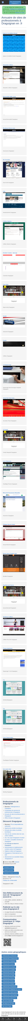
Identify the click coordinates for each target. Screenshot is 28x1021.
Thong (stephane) (7, 648)
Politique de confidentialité (17, 9)
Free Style (5, 284)
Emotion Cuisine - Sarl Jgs (10, 253)
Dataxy (17, 876)
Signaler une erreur (8, 870)
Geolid (4, 316)
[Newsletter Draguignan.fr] (22, 2)
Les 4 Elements (7, 461)
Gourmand (19, 1018)
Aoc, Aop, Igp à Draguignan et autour (14, 837)
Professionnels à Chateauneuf (10, 955)
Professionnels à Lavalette (9, 969)
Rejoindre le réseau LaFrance (11, 873)
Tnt (4, 680)
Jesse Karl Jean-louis (8, 398)
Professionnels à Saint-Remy (9, 997)
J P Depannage (7, 364)
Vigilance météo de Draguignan (13, 851)
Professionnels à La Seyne (9, 967)
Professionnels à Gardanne (9, 961)
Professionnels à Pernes (8, 978)
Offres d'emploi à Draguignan (12, 818)
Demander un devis (8, 867)
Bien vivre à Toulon (7, 1006)
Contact (25, 1018)
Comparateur (8, 1018)
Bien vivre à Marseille (8, 1000)
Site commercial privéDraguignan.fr (15, 2)
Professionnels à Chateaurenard (10, 958)
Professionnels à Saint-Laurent (10, 992)
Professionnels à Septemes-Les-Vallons (12, 989)
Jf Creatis (5, 429)
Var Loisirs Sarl (7, 769)
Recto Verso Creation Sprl (10, 553)
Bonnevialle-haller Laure (9, 96)
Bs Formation (6, 159)
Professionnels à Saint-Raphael (10, 995)
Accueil (2, 1018)
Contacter (16, 862)
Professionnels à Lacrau (8, 964)
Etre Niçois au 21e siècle (8, 1003)
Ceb (4, 191)
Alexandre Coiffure (8, 65)
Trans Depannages (8, 737)
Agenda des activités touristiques (13, 828)
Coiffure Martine (7, 221)
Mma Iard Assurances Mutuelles (11, 492)
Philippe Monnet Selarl (9, 524)
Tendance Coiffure (8, 616)
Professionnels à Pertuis (8, 981)
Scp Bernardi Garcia (8, 585)
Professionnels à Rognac (8, 983)
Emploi (14, 1018)
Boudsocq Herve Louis (9, 128)
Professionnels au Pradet (8, 975)
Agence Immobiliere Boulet (10, 33)
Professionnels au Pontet (8, 972)
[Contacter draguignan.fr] (25, 2)
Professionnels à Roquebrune (9, 986)
